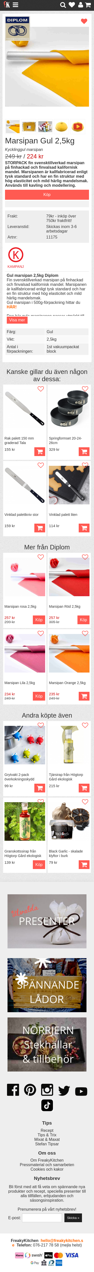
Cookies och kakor (47, 1169)
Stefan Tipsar (47, 1144)
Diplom (60, 547)
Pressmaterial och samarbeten (47, 1165)
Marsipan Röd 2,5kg (64, 606)
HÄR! (12, 307)
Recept (47, 1130)
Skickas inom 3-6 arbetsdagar (61, 229)
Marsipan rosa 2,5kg (20, 606)
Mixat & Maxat (47, 1139)
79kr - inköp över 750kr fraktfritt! (61, 218)
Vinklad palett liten (63, 515)
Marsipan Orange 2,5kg (67, 683)
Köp (39, 788)
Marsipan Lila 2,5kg (20, 683)
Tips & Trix (47, 1135)
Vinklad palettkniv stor (22, 515)
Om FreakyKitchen (46, 1160)
